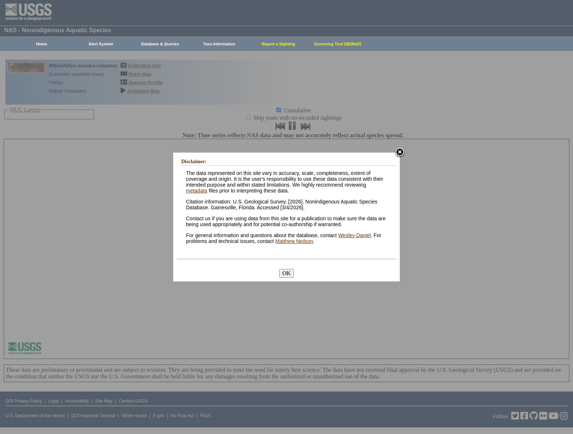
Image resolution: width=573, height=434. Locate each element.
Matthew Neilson (294, 241)
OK (286, 273)
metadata (196, 191)
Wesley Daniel (354, 235)
